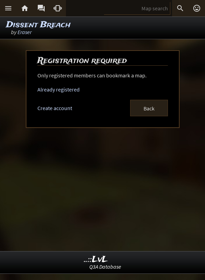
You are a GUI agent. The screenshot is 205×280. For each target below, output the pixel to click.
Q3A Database (105, 266)
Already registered (58, 89)
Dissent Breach (38, 25)
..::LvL (95, 260)
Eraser (25, 32)
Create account (54, 108)
